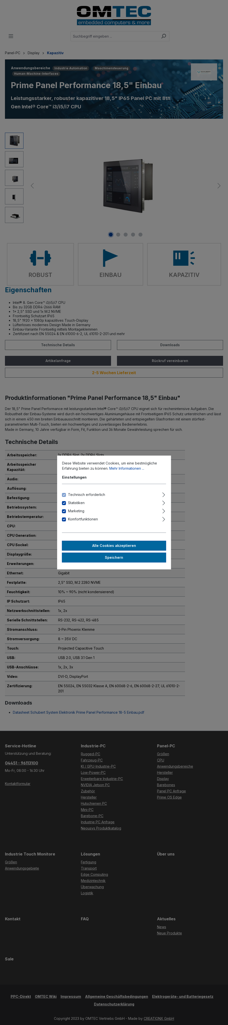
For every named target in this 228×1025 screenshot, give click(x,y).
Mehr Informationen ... (126, 468)
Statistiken (76, 503)
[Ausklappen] (163, 494)
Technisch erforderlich (86, 494)
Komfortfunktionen (83, 519)
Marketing (76, 511)
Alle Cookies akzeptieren (114, 545)
